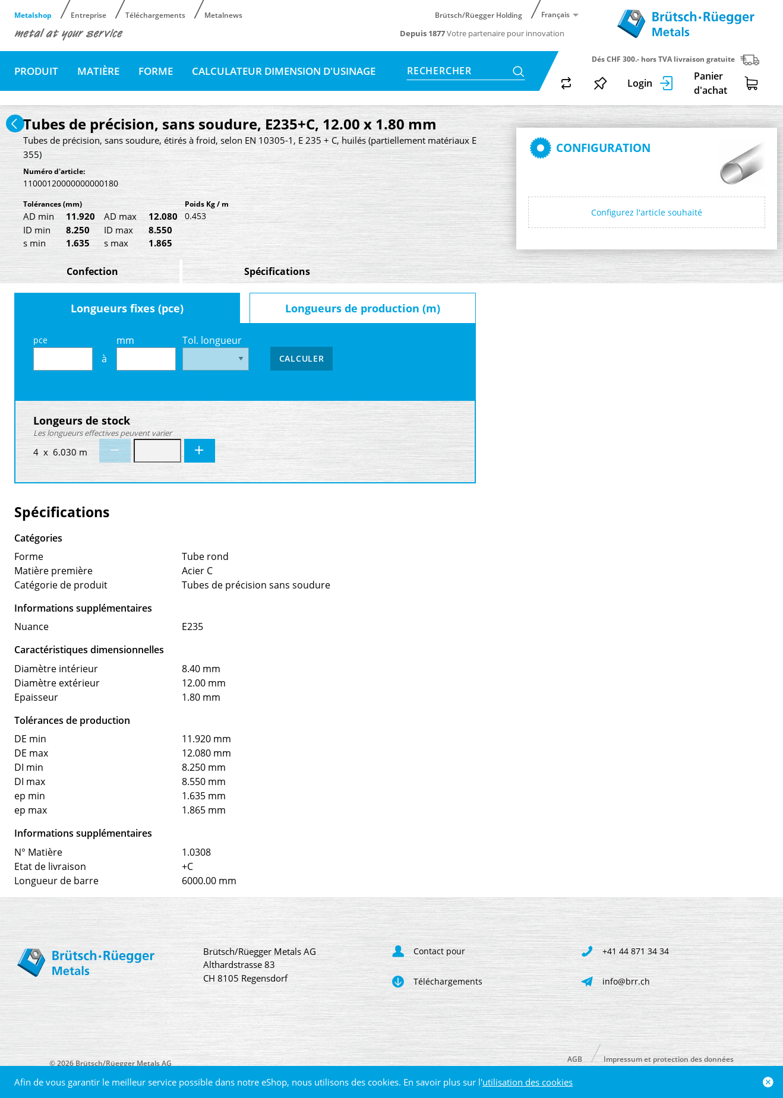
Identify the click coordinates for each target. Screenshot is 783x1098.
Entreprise (88, 14)
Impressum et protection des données (669, 1058)
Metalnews (223, 14)
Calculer (301, 358)
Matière (98, 71)
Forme (155, 71)
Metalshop (33, 14)
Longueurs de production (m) (362, 308)
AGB (574, 1058)
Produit (36, 71)
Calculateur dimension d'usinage (283, 71)
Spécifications (277, 271)
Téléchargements (155, 14)
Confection (92, 271)
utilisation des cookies (527, 1082)
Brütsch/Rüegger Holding (478, 14)
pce (63, 352)
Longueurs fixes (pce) (127, 308)
